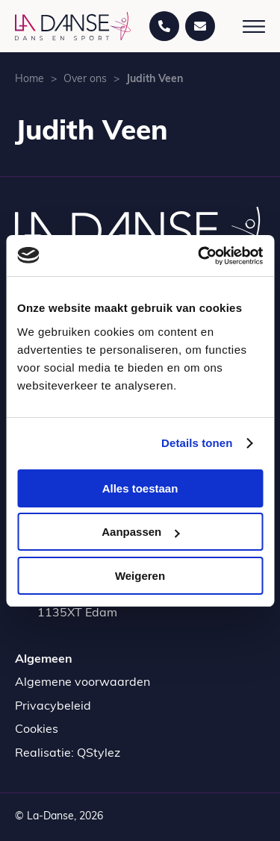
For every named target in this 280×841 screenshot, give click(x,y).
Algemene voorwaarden (82, 683)
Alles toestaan (140, 488)
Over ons (85, 79)
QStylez (98, 754)
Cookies (36, 730)
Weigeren (140, 575)
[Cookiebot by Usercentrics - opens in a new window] (199, 256)
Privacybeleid (53, 707)
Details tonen (196, 443)
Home (29, 79)
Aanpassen (140, 531)
